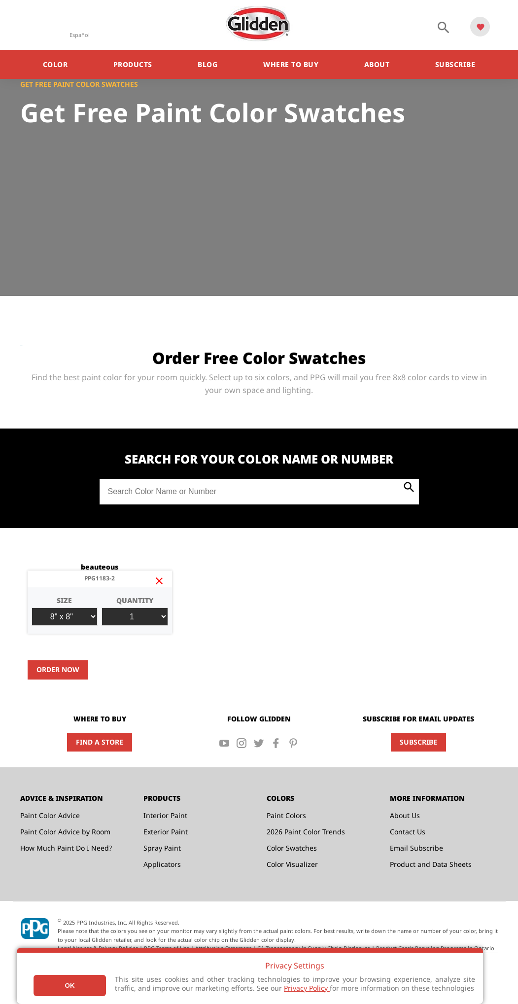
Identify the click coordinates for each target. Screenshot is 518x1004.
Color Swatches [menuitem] (292, 848)
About (377, 64)
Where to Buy (290, 64)
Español (79, 34)
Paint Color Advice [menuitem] (50, 815)
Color (55, 64)
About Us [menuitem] (405, 815)
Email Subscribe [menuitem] (416, 848)
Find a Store (99, 742)
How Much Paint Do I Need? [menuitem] (66, 848)
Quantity (135, 611)
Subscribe (455, 64)
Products (132, 64)
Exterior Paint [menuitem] (165, 831)
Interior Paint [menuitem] (165, 815)
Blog (207, 64)
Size (65, 611)
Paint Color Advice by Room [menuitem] (65, 831)
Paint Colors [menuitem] (286, 815)
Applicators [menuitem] (162, 864)
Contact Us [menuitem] (407, 831)
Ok (70, 985)
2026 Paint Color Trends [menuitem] (306, 831)
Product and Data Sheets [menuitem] (431, 864)
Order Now (57, 669)
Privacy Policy (307, 988)
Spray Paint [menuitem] (162, 848)
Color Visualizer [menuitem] (292, 864)
